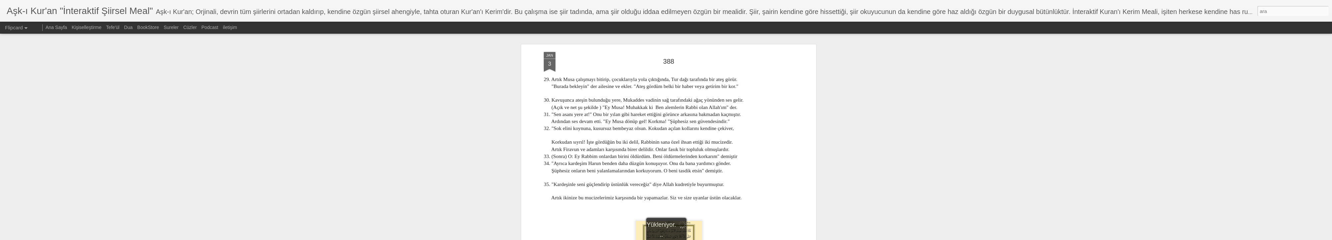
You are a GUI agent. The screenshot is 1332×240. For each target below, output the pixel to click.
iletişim (230, 27)
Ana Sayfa (56, 27)
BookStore (148, 27)
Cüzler (189, 27)
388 (668, 43)
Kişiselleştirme (86, 27)
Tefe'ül (113, 27)
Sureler (171, 27)
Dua (128, 27)
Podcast (209, 27)
